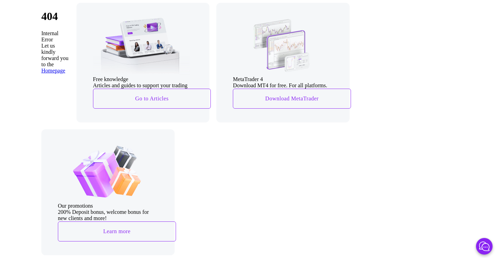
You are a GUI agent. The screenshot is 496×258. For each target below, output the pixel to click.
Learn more (117, 231)
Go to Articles (152, 98)
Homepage (53, 70)
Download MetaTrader (292, 98)
